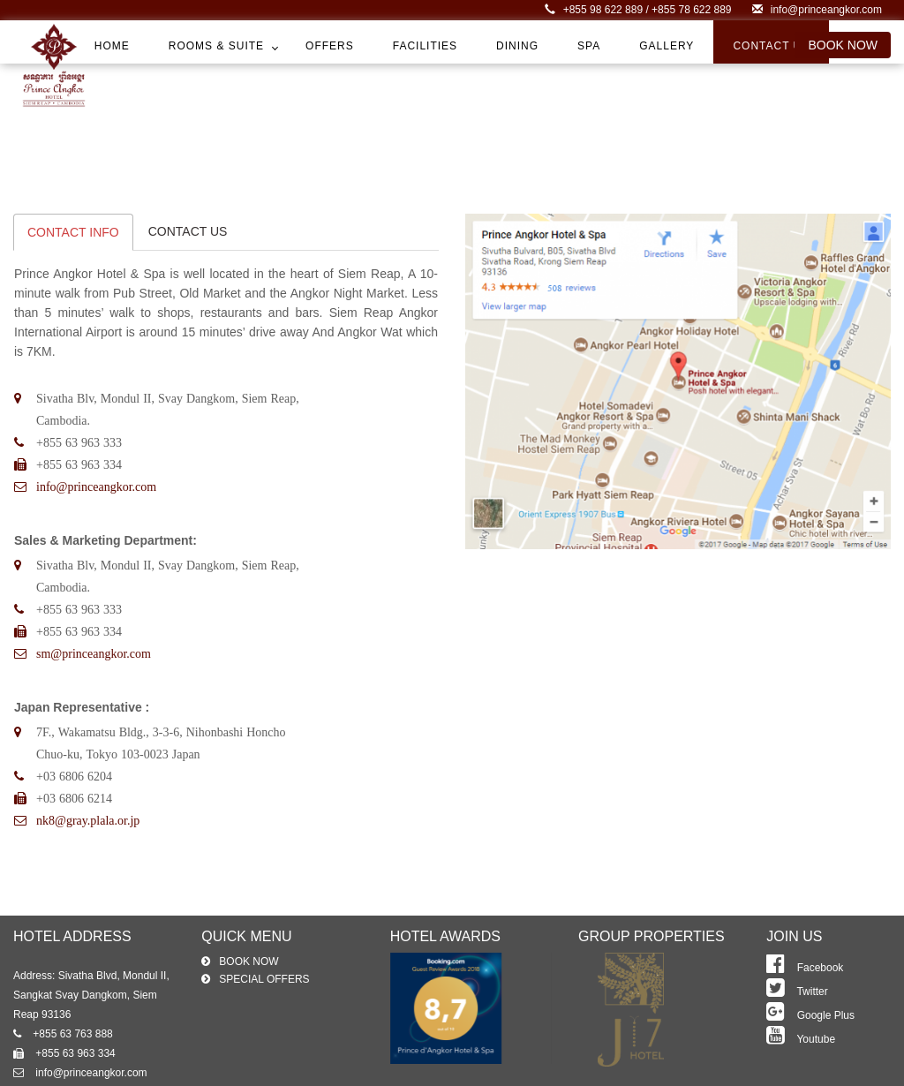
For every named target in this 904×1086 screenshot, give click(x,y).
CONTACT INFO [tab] (73, 237)
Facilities (425, 46)
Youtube (800, 1045)
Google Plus (810, 1021)
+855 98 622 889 (595, 10)
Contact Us (771, 46)
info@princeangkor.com (817, 10)
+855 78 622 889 (691, 10)
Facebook (804, 974)
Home (112, 46)
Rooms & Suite (216, 46)
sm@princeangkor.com (93, 658)
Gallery (666, 46)
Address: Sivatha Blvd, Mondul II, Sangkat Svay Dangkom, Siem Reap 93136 (91, 1001)
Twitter (796, 998)
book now (843, 45)
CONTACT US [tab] (188, 237)
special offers (264, 985)
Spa (588, 46)
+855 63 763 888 (63, 1040)
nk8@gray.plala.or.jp (87, 825)
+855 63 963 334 (64, 1059)
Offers (329, 46)
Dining (517, 46)
